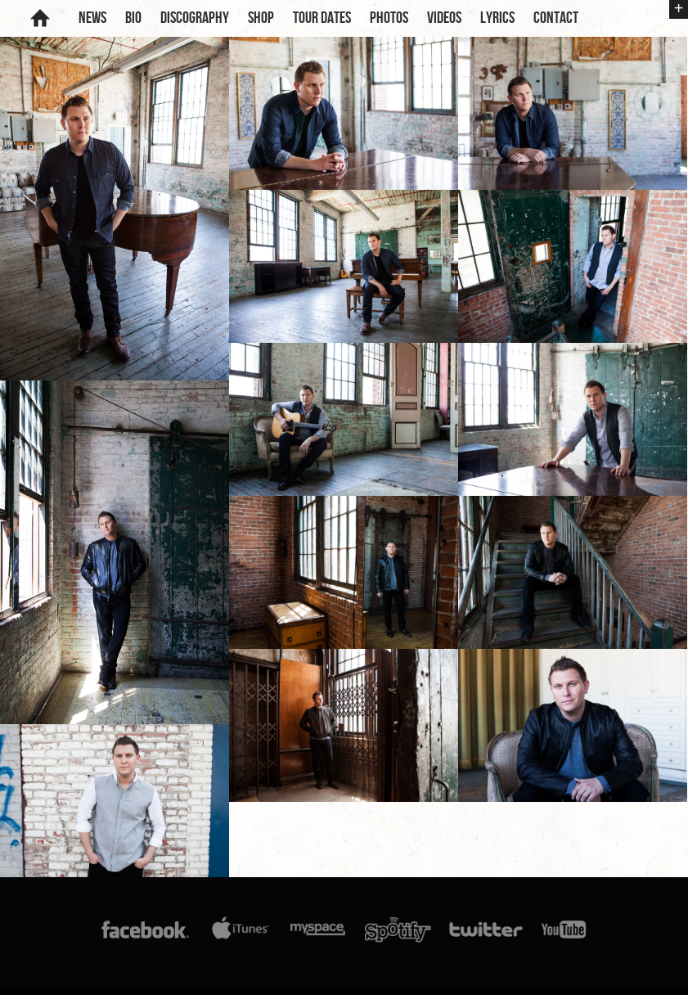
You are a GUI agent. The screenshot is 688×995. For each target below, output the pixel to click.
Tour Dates (322, 18)
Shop (261, 18)
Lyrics (497, 18)
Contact (555, 18)
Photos (389, 18)
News (92, 18)
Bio (133, 18)
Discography (194, 18)
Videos (444, 18)
